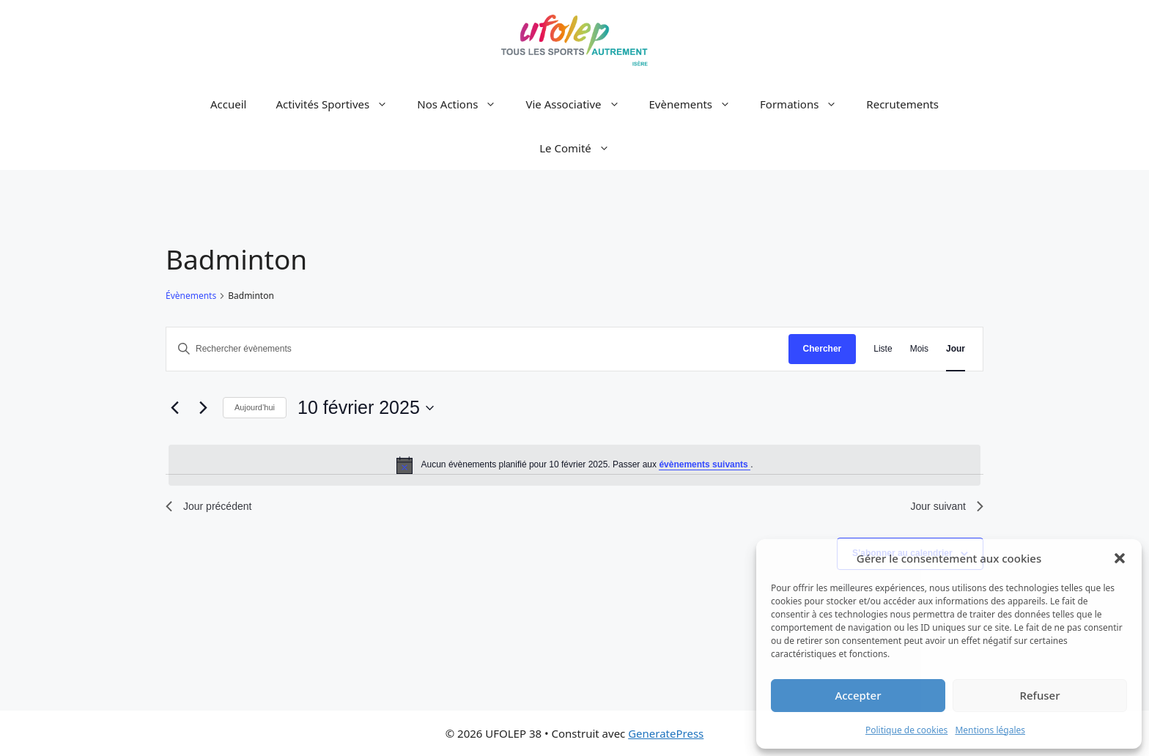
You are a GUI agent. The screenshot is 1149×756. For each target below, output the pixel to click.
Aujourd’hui (254, 407)
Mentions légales (990, 730)
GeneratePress (665, 733)
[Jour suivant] (203, 408)
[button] (1119, 558)
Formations (805, 104)
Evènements (697, 104)
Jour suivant (947, 506)
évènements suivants (704, 464)
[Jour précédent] (174, 408)
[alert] (574, 465)
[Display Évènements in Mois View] (919, 349)
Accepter (858, 695)
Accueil (228, 104)
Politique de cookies (906, 730)
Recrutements (902, 104)
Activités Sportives (339, 104)
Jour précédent (208, 506)
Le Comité (581, 148)
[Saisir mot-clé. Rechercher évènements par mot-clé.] (477, 349)
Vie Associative (579, 104)
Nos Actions (464, 104)
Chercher (822, 349)
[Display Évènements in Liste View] (882, 349)
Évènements (191, 296)
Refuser (1039, 695)
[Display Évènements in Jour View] (955, 349)
